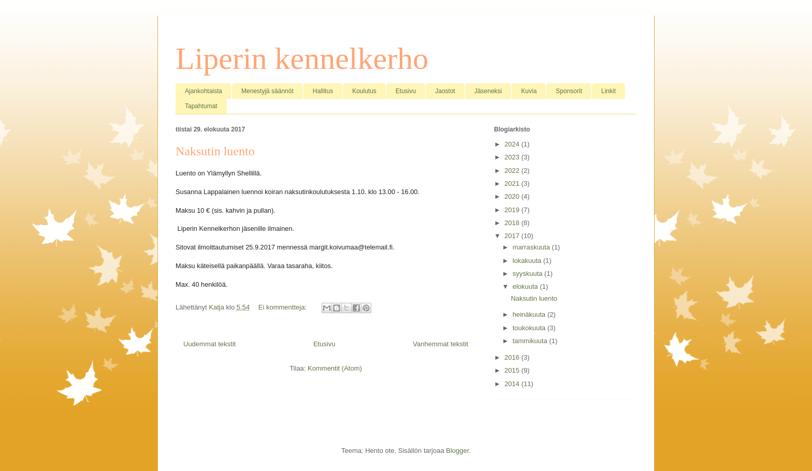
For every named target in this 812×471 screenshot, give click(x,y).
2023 (512, 157)
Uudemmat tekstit (209, 344)
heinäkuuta (530, 314)
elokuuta (526, 286)
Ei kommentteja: (283, 307)
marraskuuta (532, 247)
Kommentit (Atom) (335, 368)
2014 (512, 384)
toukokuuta (530, 328)
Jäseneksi (488, 91)
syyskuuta (528, 273)
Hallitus (323, 91)
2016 (512, 357)
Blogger (457, 450)
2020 (512, 196)
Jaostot (445, 91)
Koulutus (364, 91)
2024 (512, 144)
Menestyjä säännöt (267, 91)
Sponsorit (569, 91)
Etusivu (406, 91)
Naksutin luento (215, 151)
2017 (512, 236)
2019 (512, 210)
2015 (512, 370)
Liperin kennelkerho (302, 58)
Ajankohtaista (203, 91)
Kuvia (528, 91)
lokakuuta (528, 260)
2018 (512, 223)
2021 (512, 183)
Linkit (608, 91)
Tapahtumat (201, 106)
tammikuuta (531, 341)
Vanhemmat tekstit (440, 344)
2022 (512, 170)
